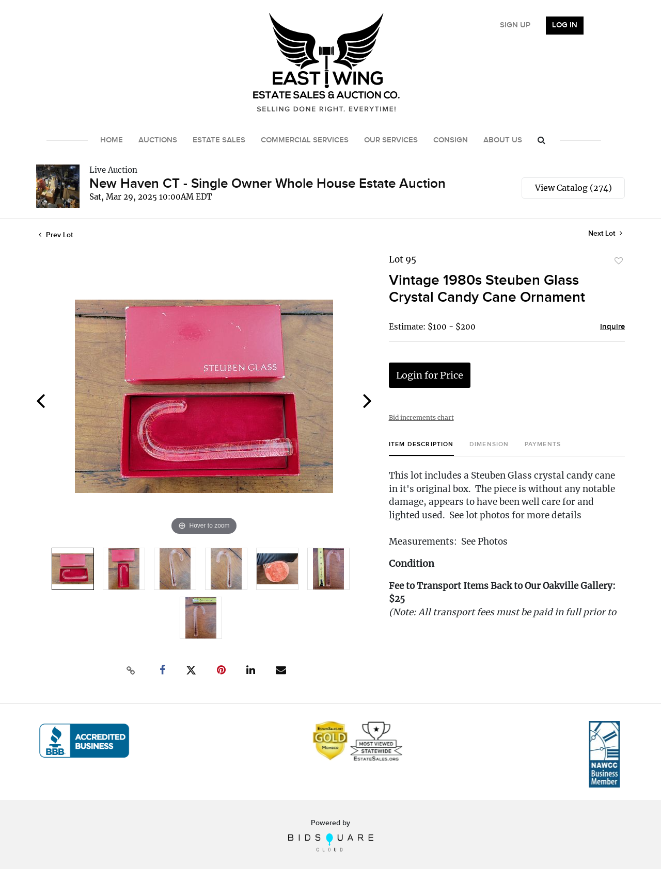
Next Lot (605, 233)
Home (111, 140)
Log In (564, 25)
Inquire (612, 327)
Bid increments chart (421, 417)
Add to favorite (618, 261)
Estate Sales (219, 140)
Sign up (515, 25)
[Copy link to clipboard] (131, 670)
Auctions (157, 140)
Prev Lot (56, 235)
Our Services (391, 140)
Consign (450, 140)
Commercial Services (305, 140)
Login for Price (429, 375)
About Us (502, 140)
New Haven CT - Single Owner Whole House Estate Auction (267, 184)
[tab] (421, 448)
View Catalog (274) (573, 188)
